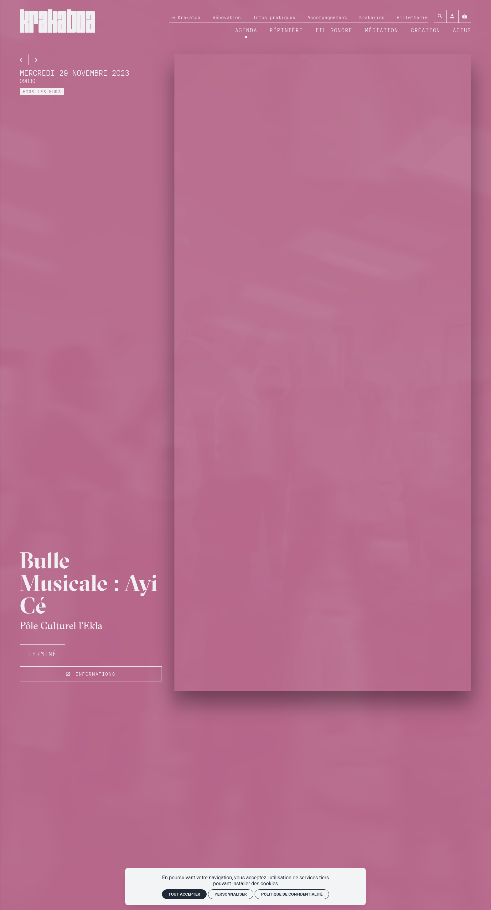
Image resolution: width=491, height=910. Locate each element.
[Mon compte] (452, 16)
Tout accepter (184, 894)
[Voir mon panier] (464, 16)
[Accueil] (57, 24)
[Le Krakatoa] (184, 17)
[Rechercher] (440, 16)
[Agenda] (246, 30)
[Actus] (462, 30)
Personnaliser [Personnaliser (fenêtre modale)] (230, 894)
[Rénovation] (227, 17)
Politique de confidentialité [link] (292, 894)
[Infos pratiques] (274, 17)
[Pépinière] (286, 30)
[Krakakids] (372, 17)
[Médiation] (381, 30)
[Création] (425, 30)
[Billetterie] (412, 17)
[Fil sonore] (334, 30)
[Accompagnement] (327, 17)
